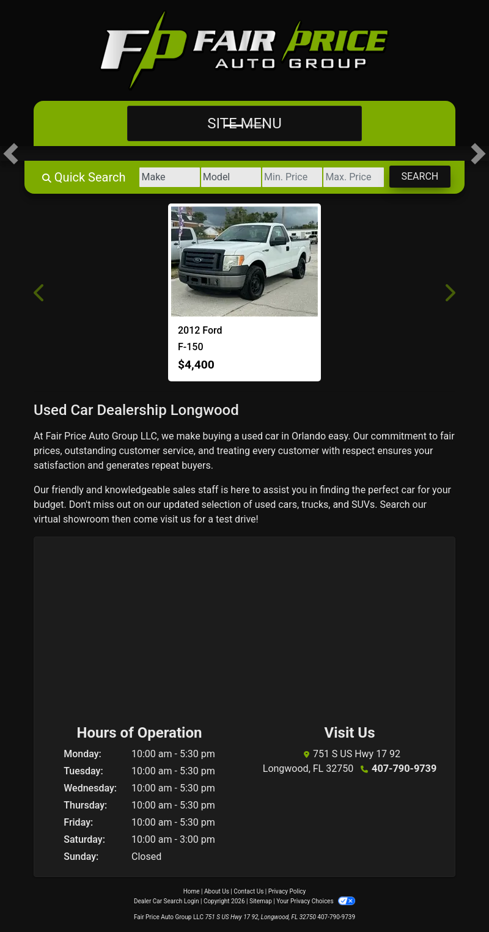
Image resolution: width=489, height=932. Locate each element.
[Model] (225, 177)
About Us (216, 891)
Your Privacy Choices (315, 901)
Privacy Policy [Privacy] (287, 891)
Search (419, 176)
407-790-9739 (404, 768)
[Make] (163, 177)
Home (191, 891)
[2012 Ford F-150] (244, 262)
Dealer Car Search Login (166, 901)
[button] (10, 153)
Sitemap (260, 901)
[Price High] (351, 177)
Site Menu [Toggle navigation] (244, 123)
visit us (175, 519)
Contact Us (248, 891)
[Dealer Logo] (244, 50)
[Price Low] (288, 177)
